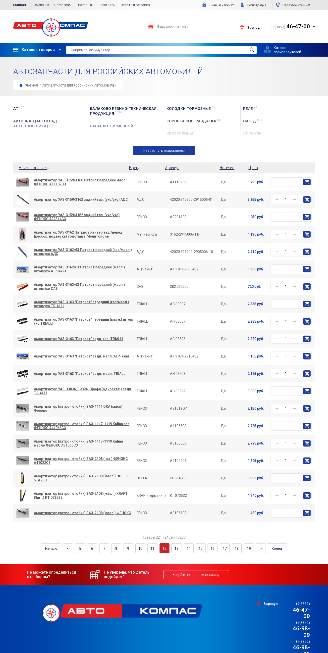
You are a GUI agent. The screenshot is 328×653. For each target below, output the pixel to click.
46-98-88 (290, 615)
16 (209, 548)
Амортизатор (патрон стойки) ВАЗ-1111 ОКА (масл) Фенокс (78, 409)
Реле (250, 108)
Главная (19, 5)
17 (220, 548)
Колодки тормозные (190, 108)
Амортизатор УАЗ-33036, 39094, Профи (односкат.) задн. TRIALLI (83, 391)
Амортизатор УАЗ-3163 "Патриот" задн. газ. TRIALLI (78, 339)
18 (231, 548)
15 (198, 548)
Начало (58, 548)
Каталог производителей (287, 50)
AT (18, 108)
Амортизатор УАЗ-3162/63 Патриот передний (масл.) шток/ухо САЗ (79, 287)
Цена (253, 167)
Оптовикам (62, 5)
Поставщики (86, 5)
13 (175, 548)
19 (242, 548)
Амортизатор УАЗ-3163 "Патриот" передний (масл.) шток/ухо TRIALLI (83, 322)
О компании (40, 5)
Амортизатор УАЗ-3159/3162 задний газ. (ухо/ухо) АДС (81, 200)
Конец (270, 548)
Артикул (172, 167)
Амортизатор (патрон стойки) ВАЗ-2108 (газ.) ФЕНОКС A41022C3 (81, 461)
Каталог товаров (34, 49)
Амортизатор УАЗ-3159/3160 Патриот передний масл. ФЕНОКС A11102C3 (80, 182)
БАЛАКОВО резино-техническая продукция (123, 111)
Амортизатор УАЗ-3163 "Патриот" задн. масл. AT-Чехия (81, 356)
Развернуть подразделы (164, 150)
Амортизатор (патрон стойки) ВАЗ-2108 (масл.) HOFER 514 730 (81, 478)
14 (186, 548)
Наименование (34, 167)
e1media (177, 636)
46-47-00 (290, 603)
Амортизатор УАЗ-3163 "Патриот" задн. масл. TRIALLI (80, 374)
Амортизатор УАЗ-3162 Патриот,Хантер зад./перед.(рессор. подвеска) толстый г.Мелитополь (78, 235)
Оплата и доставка (135, 5)
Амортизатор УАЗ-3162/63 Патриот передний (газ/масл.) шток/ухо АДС (83, 252)
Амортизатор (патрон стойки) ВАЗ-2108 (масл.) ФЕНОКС (82, 513)
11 (153, 548)
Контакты (108, 5)
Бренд (134, 167)
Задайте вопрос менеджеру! (195, 574)
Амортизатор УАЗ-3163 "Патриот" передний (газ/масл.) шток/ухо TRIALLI (81, 304)
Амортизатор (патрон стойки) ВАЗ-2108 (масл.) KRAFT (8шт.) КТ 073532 (81, 496)
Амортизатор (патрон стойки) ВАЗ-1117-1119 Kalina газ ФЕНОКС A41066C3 (81, 426)
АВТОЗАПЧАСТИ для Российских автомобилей (79, 85)
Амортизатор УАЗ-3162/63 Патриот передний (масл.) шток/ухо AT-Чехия (79, 269)
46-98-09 (290, 609)
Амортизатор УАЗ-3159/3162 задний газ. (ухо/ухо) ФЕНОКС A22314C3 (77, 217)
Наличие (226, 167)
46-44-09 (290, 621)
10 (142, 548)
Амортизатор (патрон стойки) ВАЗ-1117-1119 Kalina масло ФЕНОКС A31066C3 (78, 444)
